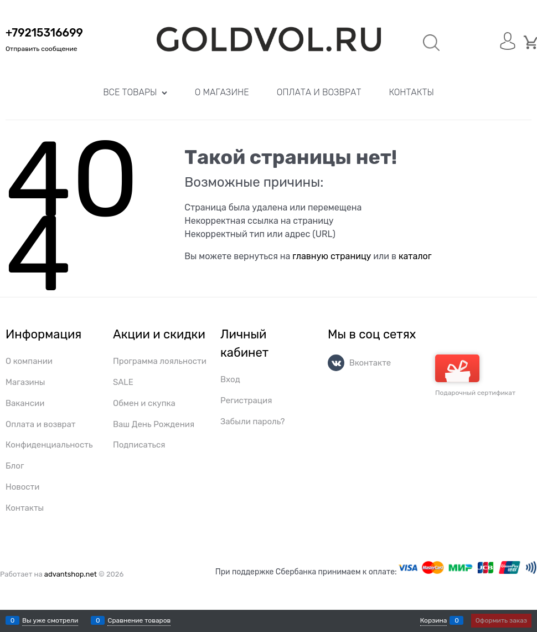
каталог (415, 256)
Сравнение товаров (139, 620)
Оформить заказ (501, 620)
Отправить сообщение (41, 49)
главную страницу (331, 256)
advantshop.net (70, 574)
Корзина (433, 620)
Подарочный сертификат (475, 375)
